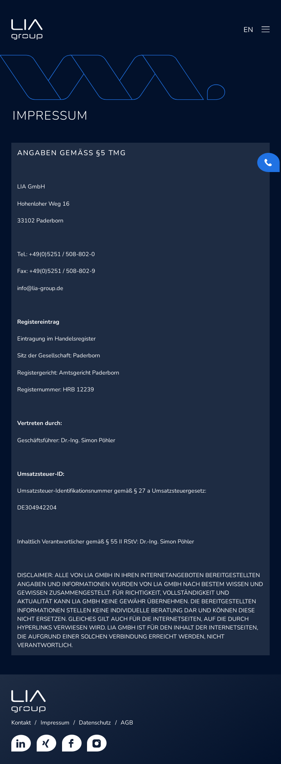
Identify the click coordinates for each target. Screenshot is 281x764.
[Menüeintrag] (21, 742)
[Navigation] (265, 29)
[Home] (27, 29)
